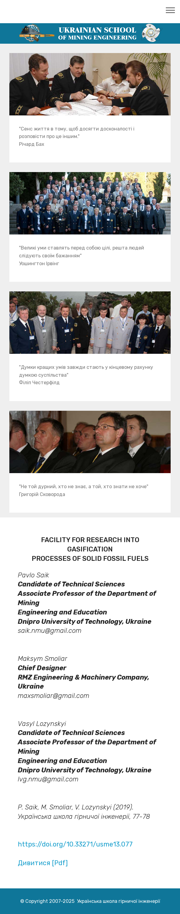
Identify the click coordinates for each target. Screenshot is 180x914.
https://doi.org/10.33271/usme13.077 (75, 844)
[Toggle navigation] (170, 10)
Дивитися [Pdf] (43, 863)
